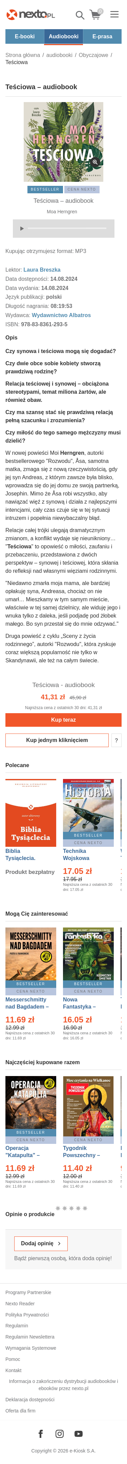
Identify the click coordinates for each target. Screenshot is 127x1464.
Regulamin (16, 1325)
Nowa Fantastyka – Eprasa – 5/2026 (83, 1007)
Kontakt (13, 1370)
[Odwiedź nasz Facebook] (40, 1433)
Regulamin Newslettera (30, 1337)
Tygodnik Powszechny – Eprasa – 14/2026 (85, 1155)
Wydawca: (18, 315)
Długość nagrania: (27, 306)
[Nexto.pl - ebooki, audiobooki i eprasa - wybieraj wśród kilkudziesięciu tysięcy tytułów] (30, 14)
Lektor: (14, 270)
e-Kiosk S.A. (83, 1450)
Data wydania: (23, 288)
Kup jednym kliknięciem (57, 740)
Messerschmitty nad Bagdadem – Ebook (27, 1007)
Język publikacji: (25, 297)
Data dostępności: (27, 279)
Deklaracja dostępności (30, 1399)
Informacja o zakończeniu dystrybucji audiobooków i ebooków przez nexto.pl (63, 1385)
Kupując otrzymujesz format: (39, 251)
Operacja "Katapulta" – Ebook (22, 1155)
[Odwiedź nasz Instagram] (59, 1433)
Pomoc (12, 1359)
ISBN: (13, 324)
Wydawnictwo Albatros (61, 315)
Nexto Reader (20, 1303)
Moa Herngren (62, 211)
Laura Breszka (41, 270)
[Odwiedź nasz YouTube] (78, 1433)
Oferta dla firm (20, 1410)
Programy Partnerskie (28, 1292)
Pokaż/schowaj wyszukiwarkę (80, 15)
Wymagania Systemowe (30, 1348)
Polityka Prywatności (27, 1314)
